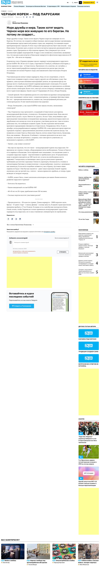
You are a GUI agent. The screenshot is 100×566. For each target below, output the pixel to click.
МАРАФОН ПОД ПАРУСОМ (87, 339)
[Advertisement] (29, 272)
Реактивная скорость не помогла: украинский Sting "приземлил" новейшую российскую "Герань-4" (86, 236)
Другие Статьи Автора (87, 326)
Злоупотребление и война (85, 185)
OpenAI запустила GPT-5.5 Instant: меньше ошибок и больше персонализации (88, 483)
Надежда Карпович (59, 562)
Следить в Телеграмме (21, 306)
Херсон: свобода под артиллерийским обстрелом (85, 179)
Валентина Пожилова (20, 23)
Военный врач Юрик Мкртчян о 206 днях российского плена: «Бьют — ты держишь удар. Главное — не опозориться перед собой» (85, 203)
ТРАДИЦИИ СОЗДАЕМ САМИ (88, 351)
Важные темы (6, 6)
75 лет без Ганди (84, 219)
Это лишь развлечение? (86, 212)
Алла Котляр (6, 562)
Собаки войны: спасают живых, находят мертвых (86, 193)
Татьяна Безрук (32, 564)
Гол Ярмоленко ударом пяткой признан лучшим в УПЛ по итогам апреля (88, 462)
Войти (76, 2)
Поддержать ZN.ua (89, 2)
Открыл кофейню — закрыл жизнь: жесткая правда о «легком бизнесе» (86, 246)
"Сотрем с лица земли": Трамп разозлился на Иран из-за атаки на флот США (86, 272)
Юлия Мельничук (84, 564)
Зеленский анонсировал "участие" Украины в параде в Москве (86, 254)
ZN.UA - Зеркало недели (89, 112)
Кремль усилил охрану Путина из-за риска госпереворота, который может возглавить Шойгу (86, 263)
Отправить (62, 252)
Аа (80, 2)
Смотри (81, 419)
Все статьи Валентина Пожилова (19, 225)
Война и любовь (83, 170)
